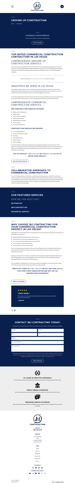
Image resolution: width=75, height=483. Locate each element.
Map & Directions (37, 442)
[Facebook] (36, 467)
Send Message (37, 360)
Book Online (37, 42)
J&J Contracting (14, 67)
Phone (13, 333)
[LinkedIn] (42, 467)
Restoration (37, 458)
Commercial (37, 456)
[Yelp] (33, 467)
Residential (37, 453)
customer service (48, 70)
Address (13, 337)
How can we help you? (16, 345)
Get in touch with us (20, 161)
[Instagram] (39, 467)
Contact (37, 461)
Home (37, 448)
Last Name (40, 329)
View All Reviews (19, 281)
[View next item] (15, 310)
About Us (37, 451)
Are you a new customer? (16, 341)
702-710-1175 (37, 430)
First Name (14, 329)
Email (39, 333)
